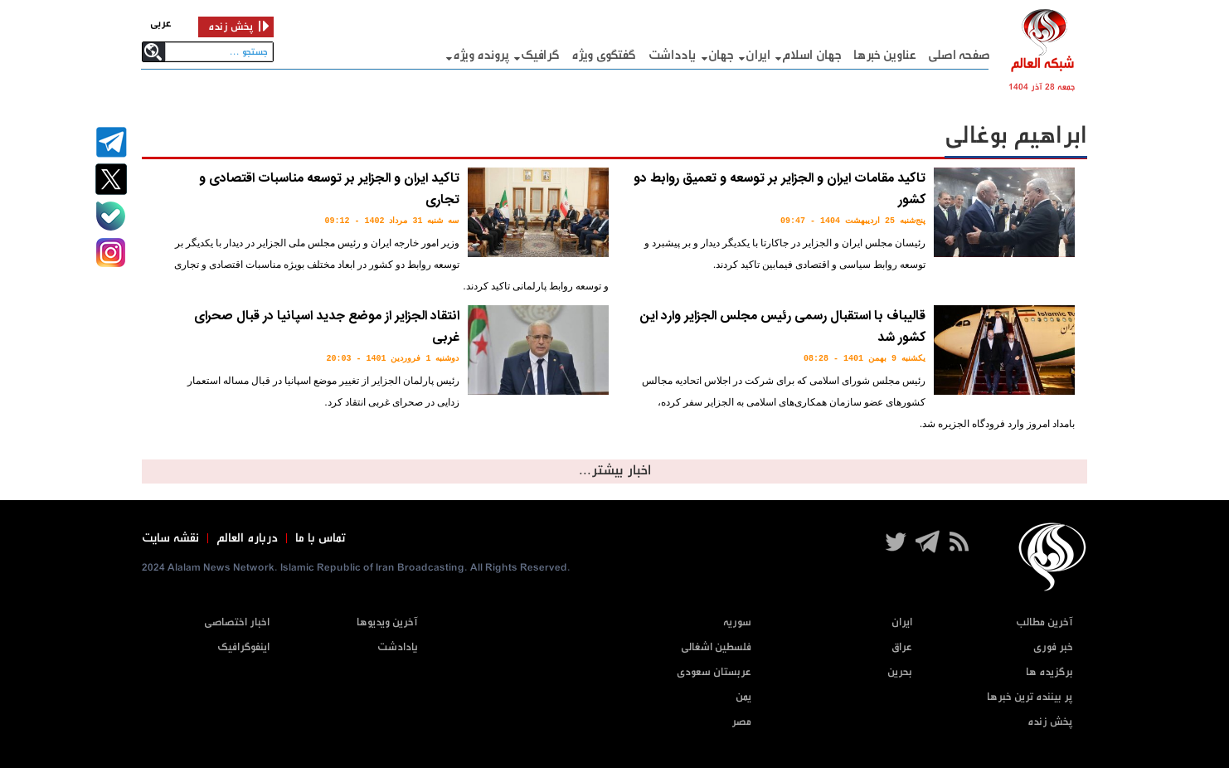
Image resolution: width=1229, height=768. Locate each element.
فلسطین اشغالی (716, 647)
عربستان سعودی (714, 672)
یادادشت (397, 647)
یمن (743, 697)
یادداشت (672, 55)
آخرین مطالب (1044, 622)
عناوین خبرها (884, 55)
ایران (758, 55)
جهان (721, 55)
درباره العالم (247, 538)
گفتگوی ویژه (603, 55)
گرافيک (540, 55)
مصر (741, 722)
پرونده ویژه (481, 55)
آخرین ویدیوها (387, 622)
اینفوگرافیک (243, 647)
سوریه (737, 622)
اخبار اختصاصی (237, 622)
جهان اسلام (811, 55)
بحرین (899, 672)
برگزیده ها (1049, 672)
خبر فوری (1053, 647)
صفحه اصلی (959, 55)
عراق (901, 647)
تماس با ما (320, 538)
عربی (161, 23)
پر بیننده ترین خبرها (1030, 697)
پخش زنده (1050, 722)
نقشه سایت (170, 538)
